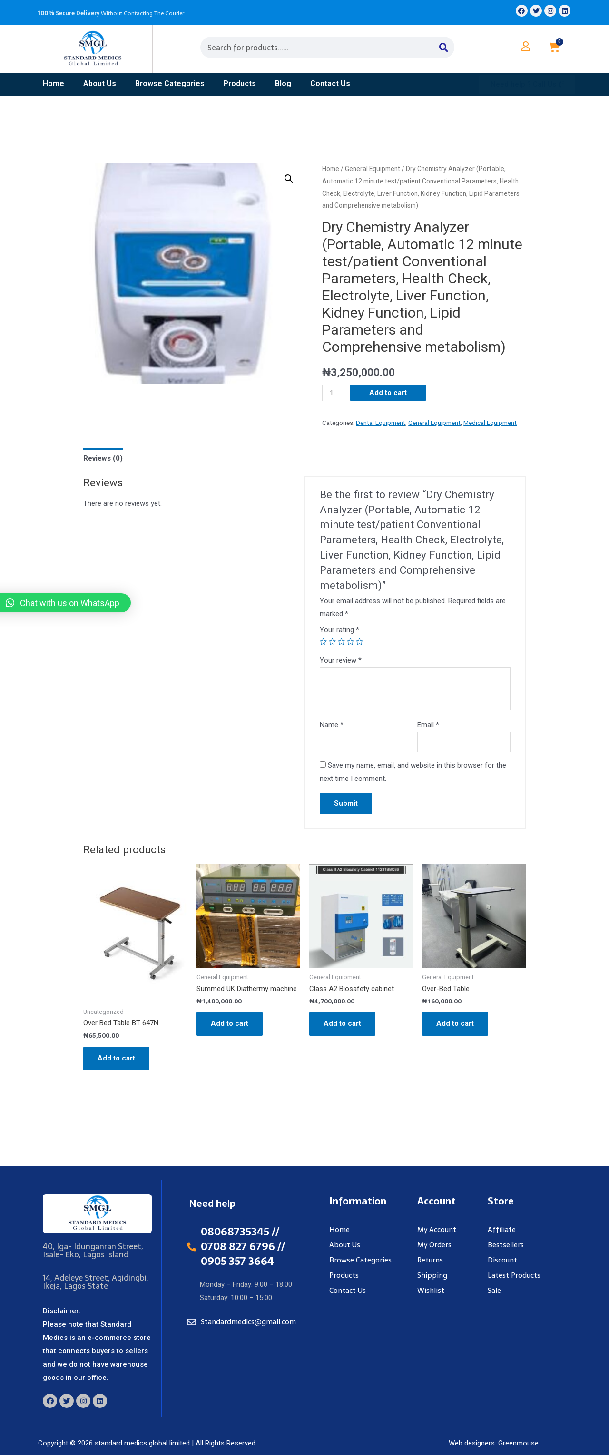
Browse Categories (170, 83)
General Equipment (372, 169)
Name (332, 725)
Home (330, 169)
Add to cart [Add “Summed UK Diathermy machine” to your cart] (229, 1023)
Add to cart (388, 392)
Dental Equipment (380, 422)
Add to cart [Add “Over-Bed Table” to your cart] (455, 1023)
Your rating (339, 630)
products (240, 83)
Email (428, 725)
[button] (527, 84)
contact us (330, 83)
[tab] (103, 458)
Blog (283, 83)
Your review (341, 660)
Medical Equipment (490, 422)
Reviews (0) (103, 458)
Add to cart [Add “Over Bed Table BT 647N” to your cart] (116, 1058)
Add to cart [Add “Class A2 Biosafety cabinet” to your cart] (342, 1023)
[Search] (443, 47)
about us (99, 83)
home (53, 83)
